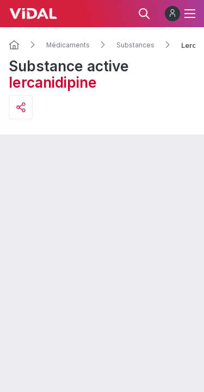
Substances (135, 45)
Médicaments (68, 45)
